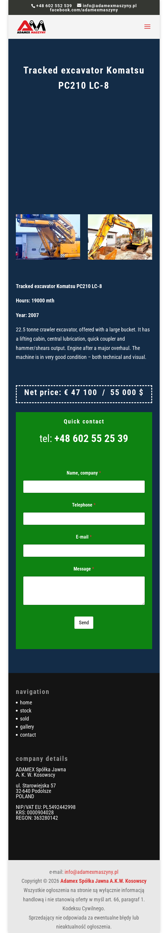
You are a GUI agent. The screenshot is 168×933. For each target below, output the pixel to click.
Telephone (84, 505)
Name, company (84, 473)
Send (84, 622)
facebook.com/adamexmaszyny (84, 9)
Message (84, 569)
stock (25, 710)
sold (24, 718)
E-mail (84, 537)
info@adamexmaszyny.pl (91, 872)
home (26, 702)
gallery (27, 727)
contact (28, 735)
